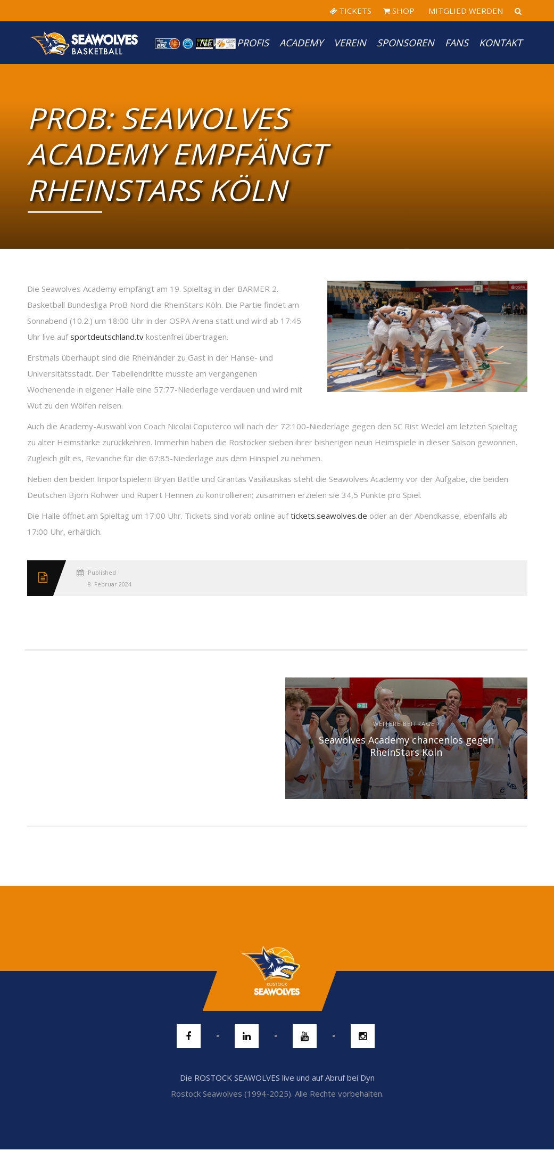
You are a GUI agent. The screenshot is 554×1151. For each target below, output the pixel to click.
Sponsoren (405, 42)
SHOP (399, 10)
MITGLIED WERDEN (464, 10)
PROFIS (253, 42)
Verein (350, 42)
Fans (456, 42)
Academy (301, 42)
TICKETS (350, 10)
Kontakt (500, 42)
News (212, 42)
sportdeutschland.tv (107, 336)
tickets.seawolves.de (329, 515)
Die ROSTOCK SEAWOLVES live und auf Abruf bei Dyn (277, 1077)
